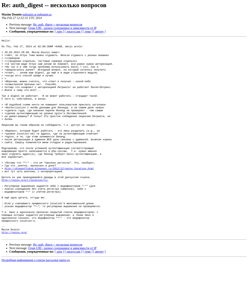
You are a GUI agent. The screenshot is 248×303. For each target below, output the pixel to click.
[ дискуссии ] (73, 31)
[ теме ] (87, 31)
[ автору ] (99, 31)
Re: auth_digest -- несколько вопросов (57, 24)
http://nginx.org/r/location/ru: (25, 208)
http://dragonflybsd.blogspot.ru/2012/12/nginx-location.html (49, 194)
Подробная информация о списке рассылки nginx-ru (36, 299)
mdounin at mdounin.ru (37, 14)
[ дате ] (59, 31)
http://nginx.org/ (14, 271)
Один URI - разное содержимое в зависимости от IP (62, 28)
